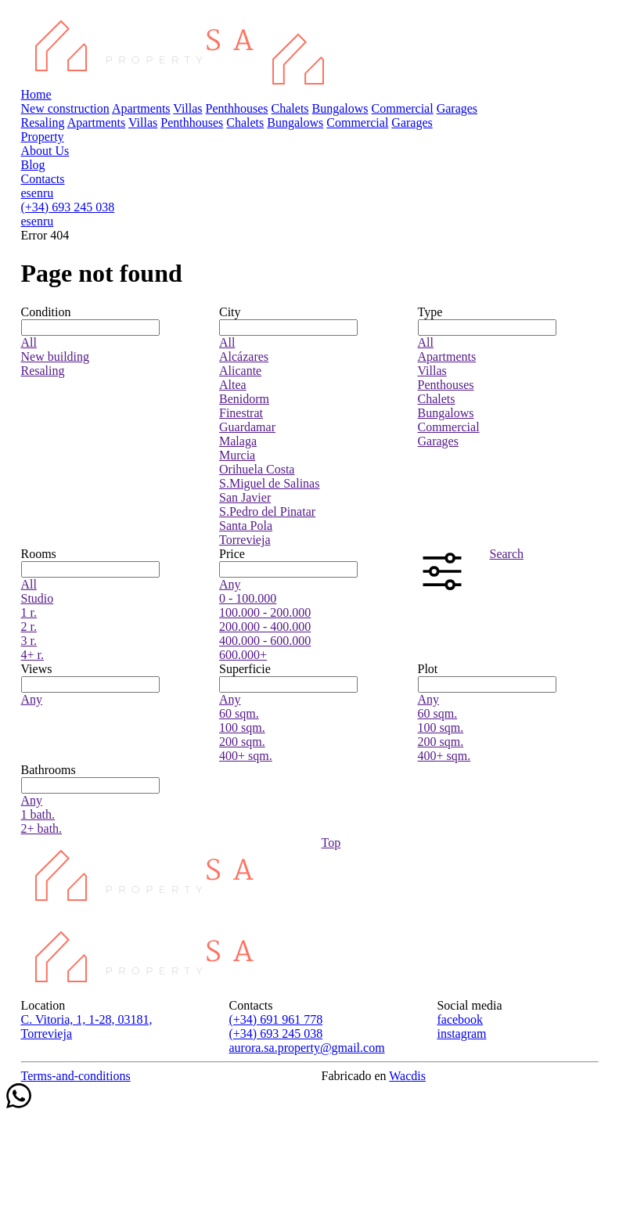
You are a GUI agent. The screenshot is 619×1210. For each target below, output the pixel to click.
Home (36, 94)
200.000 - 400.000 (265, 626)
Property (42, 136)
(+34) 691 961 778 (275, 1019)
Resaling (43, 122)
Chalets (290, 108)
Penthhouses (237, 108)
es (26, 193)
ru (48, 193)
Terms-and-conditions (76, 1075)
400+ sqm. (245, 755)
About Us (45, 150)
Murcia (237, 455)
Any (230, 584)
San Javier (245, 497)
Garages (457, 108)
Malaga (238, 441)
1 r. (29, 612)
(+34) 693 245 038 (68, 207)
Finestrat (241, 413)
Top (331, 842)
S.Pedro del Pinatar (267, 511)
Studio (37, 598)
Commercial (403, 108)
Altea (233, 384)
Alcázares (243, 356)
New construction (65, 108)
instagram (461, 1033)
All (29, 342)
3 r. (29, 640)
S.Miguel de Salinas (269, 483)
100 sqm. (242, 727)
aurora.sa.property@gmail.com (306, 1047)
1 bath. (38, 814)
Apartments (141, 108)
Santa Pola (245, 525)
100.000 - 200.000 (265, 612)
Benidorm (244, 398)
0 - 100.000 (247, 598)
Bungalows (340, 108)
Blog (33, 164)
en (37, 193)
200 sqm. (242, 741)
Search (507, 553)
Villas (187, 108)
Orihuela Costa (256, 469)
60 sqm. (239, 713)
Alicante (240, 370)
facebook (460, 1019)
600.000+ (243, 654)
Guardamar (247, 427)
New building (55, 356)
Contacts (43, 178)
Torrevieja (245, 539)
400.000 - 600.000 (265, 640)
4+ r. (32, 654)
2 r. (29, 626)
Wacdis (407, 1075)
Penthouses (446, 384)
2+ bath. (42, 828)
